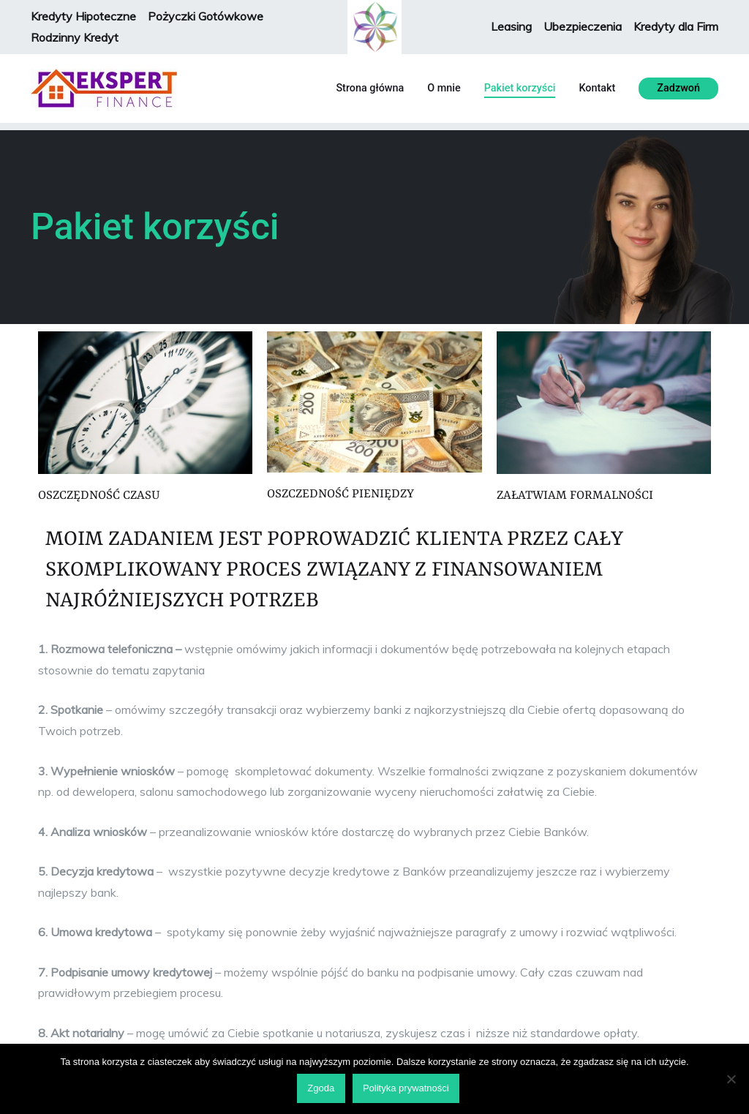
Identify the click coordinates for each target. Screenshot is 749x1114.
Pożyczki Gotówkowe (207, 16)
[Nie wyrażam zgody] (730, 1079)
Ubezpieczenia (582, 26)
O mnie (443, 88)
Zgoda (320, 1088)
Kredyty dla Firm (675, 26)
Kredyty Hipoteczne (83, 16)
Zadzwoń (678, 88)
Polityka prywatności (406, 1088)
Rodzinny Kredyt (74, 37)
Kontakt (597, 88)
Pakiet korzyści (520, 88)
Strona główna (370, 88)
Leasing (511, 26)
